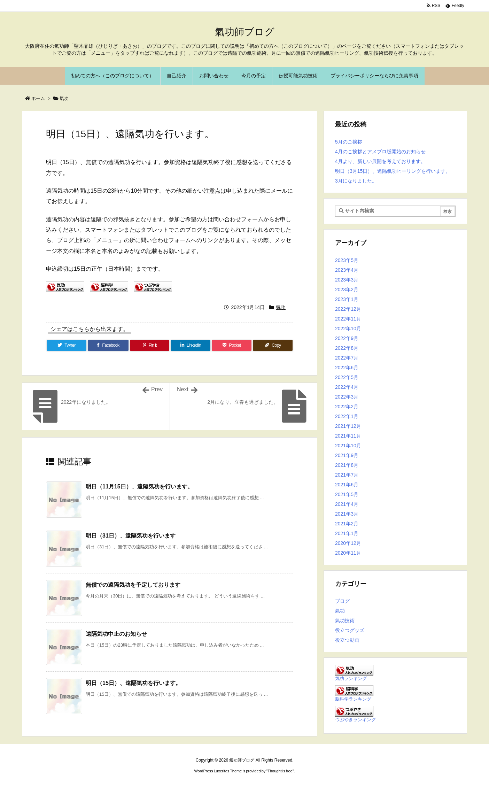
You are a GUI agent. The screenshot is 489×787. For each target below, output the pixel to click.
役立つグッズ (349, 630)
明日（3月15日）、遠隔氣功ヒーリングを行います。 (392, 171)
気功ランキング (351, 678)
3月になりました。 (356, 181)
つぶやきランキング (355, 719)
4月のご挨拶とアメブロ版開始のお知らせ (380, 151)
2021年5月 (346, 494)
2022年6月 (346, 367)
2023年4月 (346, 270)
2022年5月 (346, 377)
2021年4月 (346, 504)
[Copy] (273, 345)
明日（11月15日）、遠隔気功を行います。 (139, 486)
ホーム (38, 98)
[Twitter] (66, 345)
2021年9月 (346, 455)
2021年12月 (348, 426)
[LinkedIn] (190, 345)
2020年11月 (348, 553)
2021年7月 (346, 475)
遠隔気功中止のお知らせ (116, 634)
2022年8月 (346, 348)
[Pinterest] (150, 345)
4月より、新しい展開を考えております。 (380, 161)
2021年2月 (346, 523)
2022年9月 (346, 338)
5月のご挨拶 (348, 142)
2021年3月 (346, 514)
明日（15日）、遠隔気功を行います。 (133, 683)
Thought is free (279, 771)
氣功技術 (345, 620)
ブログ (342, 601)
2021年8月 (346, 465)
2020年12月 (348, 543)
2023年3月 (346, 280)
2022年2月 (346, 406)
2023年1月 (346, 299)
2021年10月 (348, 445)
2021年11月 (348, 436)
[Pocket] (231, 345)
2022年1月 (346, 416)
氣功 (64, 98)
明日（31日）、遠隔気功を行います (131, 536)
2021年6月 (346, 484)
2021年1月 (346, 533)
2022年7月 (346, 358)
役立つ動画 (347, 640)
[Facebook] (108, 345)
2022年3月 (346, 397)
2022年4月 (346, 387)
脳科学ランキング (353, 699)
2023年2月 (346, 289)
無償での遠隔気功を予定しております (133, 585)
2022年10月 (348, 328)
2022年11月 (348, 319)
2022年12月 (348, 309)
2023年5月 (346, 260)
